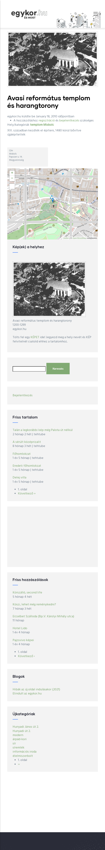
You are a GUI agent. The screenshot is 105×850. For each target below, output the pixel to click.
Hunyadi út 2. (22, 731)
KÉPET (35, 337)
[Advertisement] (53, 537)
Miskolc (48, 124)
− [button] (12, 178)
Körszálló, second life (27, 592)
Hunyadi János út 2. (26, 726)
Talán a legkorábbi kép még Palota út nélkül (43, 430)
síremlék (18, 747)
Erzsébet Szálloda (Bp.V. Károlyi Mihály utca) (43, 616)
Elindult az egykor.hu (27, 693)
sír (14, 743)
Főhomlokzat (22, 454)
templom (36, 124)
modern (18, 735)
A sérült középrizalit (27, 442)
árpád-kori (20, 739)
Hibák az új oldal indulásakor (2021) (36, 689)
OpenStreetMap (79, 238)
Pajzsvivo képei (23, 640)
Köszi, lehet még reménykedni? (34, 604)
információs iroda (24, 751)
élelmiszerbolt (23, 756)
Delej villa (19, 477)
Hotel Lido (20, 628)
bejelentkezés (69, 120)
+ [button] (12, 173)
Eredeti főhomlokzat (27, 465)
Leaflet (66, 238)
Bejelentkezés (23, 395)
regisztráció (47, 120)
